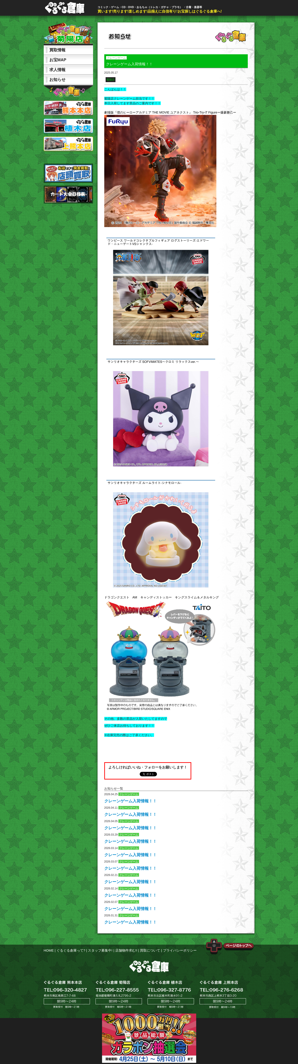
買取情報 (57, 50)
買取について (150, 950)
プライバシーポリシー (180, 950)
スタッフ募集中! (100, 950)
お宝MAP (57, 60)
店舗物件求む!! (126, 950)
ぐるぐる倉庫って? (71, 950)
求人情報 (57, 70)
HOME (49, 950)
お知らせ (57, 79)
